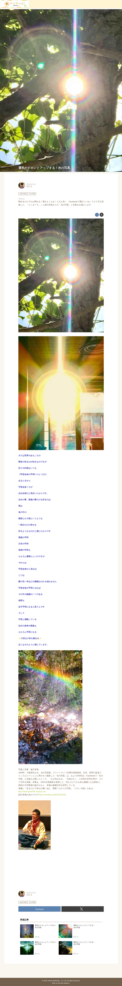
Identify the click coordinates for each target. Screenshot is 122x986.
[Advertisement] (61, 870)
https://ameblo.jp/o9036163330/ (52, 795)
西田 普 (29, 186)
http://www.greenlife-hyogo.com (32, 791)
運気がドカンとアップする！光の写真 (44, 167)
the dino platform (63, 983)
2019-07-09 (31, 184)
